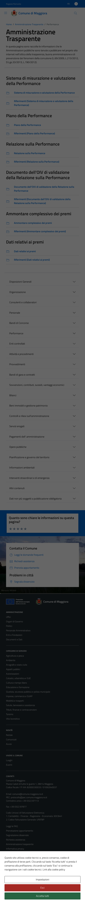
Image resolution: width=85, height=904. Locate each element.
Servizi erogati (16, 426)
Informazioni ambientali (22, 467)
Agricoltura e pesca (15, 655)
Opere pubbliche (17, 447)
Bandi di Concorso (19, 323)
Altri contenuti (17, 488)
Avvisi (9, 744)
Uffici (8, 617)
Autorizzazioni (12, 673)
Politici (9, 626)
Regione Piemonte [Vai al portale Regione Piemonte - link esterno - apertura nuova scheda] (13, 3)
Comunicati (11, 739)
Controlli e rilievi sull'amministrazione (29, 416)
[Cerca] (75, 13)
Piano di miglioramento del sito (20, 866)
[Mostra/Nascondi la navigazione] (5, 13)
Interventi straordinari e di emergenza (29, 478)
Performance (16, 333)
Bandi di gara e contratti (22, 375)
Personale (14, 313)
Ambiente (10, 660)
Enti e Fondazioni (14, 635)
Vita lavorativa (13, 718)
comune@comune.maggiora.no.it (27, 794)
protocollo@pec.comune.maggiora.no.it (29, 797)
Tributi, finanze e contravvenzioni (21, 709)
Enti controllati (17, 343)
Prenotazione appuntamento (19, 830)
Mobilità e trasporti (15, 700)
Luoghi (9, 760)
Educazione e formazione (17, 687)
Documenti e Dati (14, 639)
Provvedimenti (17, 364)
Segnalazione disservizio (17, 835)
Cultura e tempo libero (16, 682)
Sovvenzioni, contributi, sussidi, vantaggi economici (36, 385)
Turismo (9, 714)
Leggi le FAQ (12, 826)
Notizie (9, 735)
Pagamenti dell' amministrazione (26, 437)
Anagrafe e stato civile (16, 664)
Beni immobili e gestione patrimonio (28, 405)
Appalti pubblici (13, 669)
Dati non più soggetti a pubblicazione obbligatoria (35, 498)
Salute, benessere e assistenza (20, 705)
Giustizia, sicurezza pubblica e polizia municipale (28, 691)
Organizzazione (17, 292)
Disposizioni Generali (20, 282)
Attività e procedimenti (21, 354)
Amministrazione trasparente (19, 844)
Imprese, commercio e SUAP (19, 696)
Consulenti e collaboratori (23, 302)
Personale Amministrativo (18, 630)
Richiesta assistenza (15, 839)
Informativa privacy (15, 848)
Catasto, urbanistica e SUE (18, 678)
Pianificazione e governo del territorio (29, 457)
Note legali (11, 857)
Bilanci (12, 395)
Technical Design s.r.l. (25, 896)
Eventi (9, 764)
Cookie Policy (12, 853)
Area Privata (12, 878)
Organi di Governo (14, 621)
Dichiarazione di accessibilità (19, 862)
